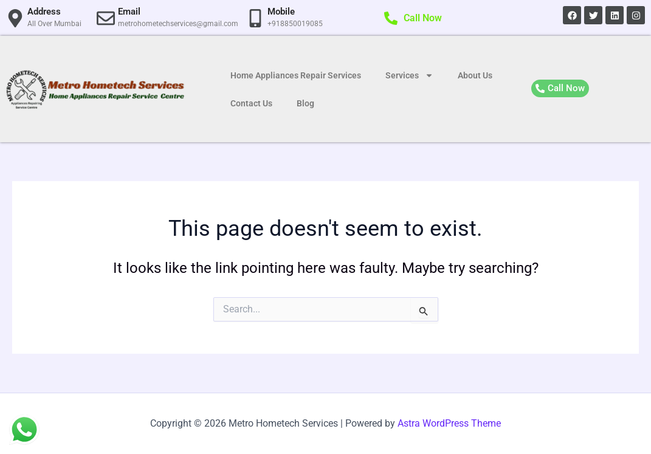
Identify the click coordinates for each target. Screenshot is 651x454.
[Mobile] (255, 18)
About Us (475, 75)
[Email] (106, 18)
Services (409, 75)
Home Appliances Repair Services (295, 75)
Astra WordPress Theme (449, 423)
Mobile (281, 11)
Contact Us (251, 103)
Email (129, 11)
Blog (305, 103)
